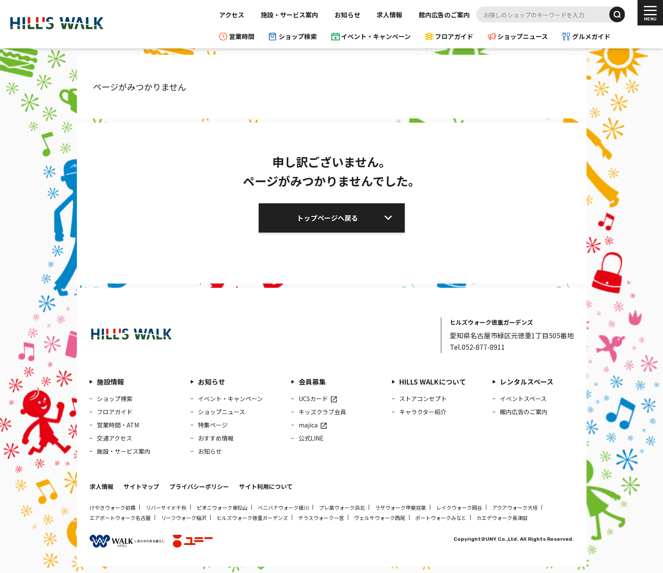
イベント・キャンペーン (376, 36)
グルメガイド (591, 36)
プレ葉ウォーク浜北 (342, 507)
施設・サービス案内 (289, 14)
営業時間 (241, 36)
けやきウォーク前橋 (112, 507)
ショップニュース (522, 36)
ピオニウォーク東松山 (222, 507)
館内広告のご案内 (444, 14)
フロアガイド (454, 36)
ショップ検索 (298, 36)
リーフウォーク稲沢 (183, 517)
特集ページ (213, 425)
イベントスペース (523, 398)
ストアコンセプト (423, 398)
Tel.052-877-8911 (477, 347)
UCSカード (313, 398)
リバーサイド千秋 (166, 507)
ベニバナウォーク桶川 (283, 507)
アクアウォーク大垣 (515, 507)
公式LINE (311, 438)
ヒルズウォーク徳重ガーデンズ (252, 517)
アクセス (231, 14)
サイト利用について (266, 486)
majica (308, 425)
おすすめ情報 (216, 438)
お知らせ (347, 14)
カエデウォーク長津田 (502, 517)
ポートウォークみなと (440, 517)
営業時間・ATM (118, 425)
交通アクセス (114, 438)
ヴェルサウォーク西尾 (379, 517)
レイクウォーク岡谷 (459, 507)
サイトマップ (141, 486)
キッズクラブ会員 (322, 411)
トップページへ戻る (327, 218)
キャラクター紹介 (422, 411)
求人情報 (389, 14)
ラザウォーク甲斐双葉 (400, 507)
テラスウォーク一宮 (321, 517)
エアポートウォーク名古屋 (120, 517)
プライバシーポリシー (199, 486)
